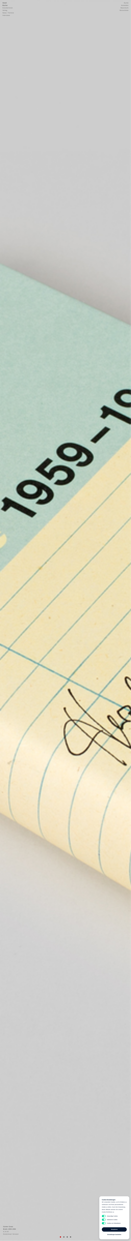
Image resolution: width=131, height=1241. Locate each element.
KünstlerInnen (8, 8)
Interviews (6, 15)
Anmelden (124, 5)
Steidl (5, 3)
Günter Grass (7, 1230)
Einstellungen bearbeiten (114, 1234)
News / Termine (8, 13)
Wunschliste (124, 10)
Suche (126, 3)
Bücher (5, 5)
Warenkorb (124, 8)
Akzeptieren (114, 1229)
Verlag (5, 10)
